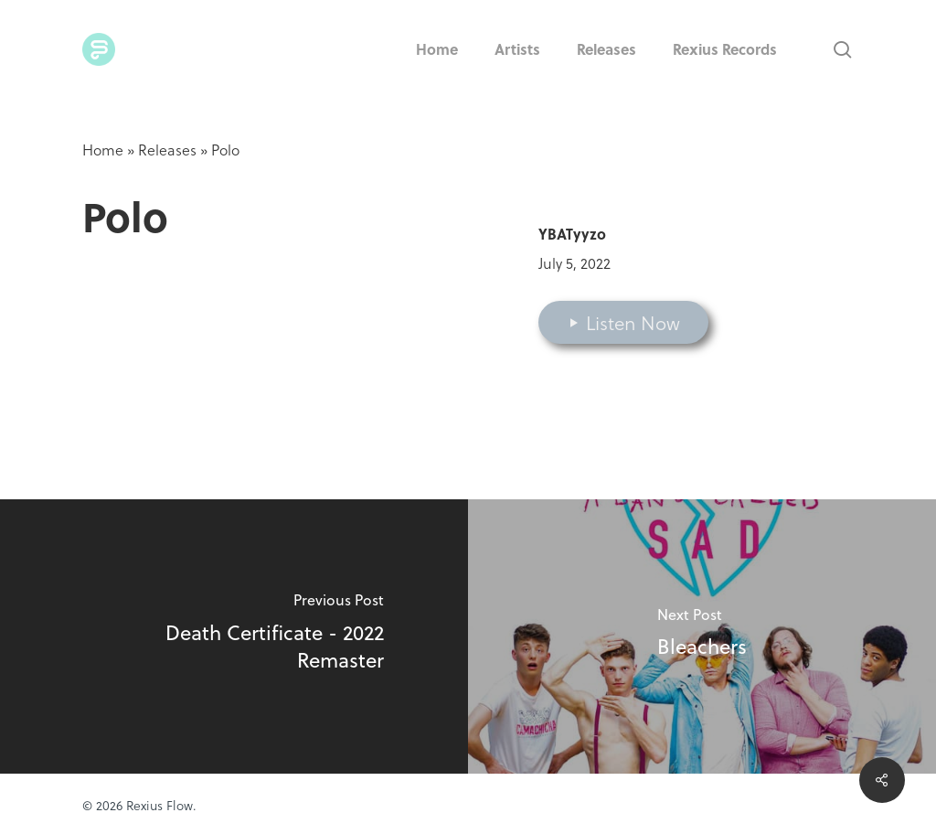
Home (102, 149)
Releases (167, 149)
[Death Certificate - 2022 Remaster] (234, 636)
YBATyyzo (572, 233)
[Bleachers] (702, 636)
